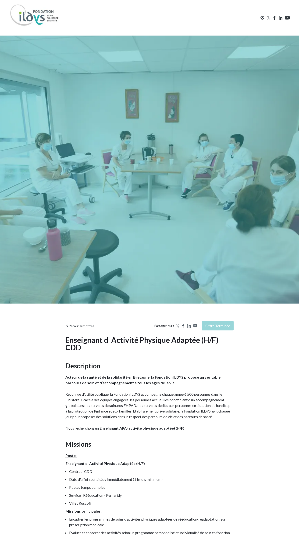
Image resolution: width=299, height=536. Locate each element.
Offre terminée (217, 325)
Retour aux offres (79, 326)
